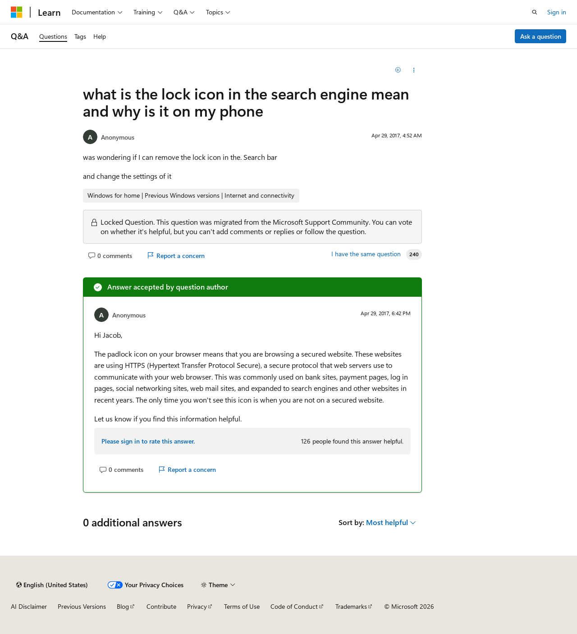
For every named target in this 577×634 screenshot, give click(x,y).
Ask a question (540, 36)
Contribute (161, 606)
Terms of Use (242, 606)
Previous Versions (82, 606)
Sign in (556, 12)
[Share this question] (414, 70)
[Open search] (535, 12)
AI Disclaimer (29, 606)
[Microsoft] (17, 12)
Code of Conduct (294, 606)
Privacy (197, 606)
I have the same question (366, 254)
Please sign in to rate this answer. (148, 441)
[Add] (398, 70)
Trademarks (351, 606)
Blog (123, 606)
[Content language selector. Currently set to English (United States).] (52, 585)
